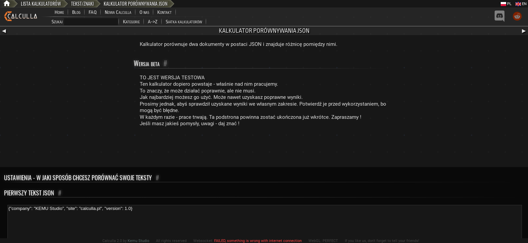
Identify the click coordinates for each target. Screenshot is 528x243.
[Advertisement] (264, 148)
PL (506, 4)
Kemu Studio (138, 241)
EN (521, 4)
